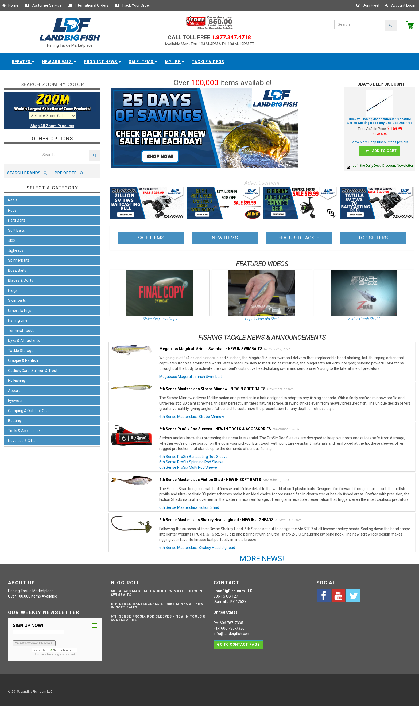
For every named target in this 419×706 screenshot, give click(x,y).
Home (9, 5)
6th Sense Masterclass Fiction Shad (189, 505)
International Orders (88, 5)
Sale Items (143, 62)
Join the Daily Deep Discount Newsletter (380, 163)
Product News (102, 62)
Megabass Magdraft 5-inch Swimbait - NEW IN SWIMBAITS (156, 590)
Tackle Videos (208, 62)
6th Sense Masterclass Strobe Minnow (191, 414)
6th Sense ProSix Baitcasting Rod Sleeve (193, 454)
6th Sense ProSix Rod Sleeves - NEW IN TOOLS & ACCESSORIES (158, 615)
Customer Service (43, 5)
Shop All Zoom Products (52, 126)
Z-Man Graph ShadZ (364, 316)
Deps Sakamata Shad (262, 316)
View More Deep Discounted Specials (380, 142)
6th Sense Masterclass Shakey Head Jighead (197, 545)
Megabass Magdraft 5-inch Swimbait (190, 374)
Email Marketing (49, 651)
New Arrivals (59, 62)
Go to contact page (238, 641)
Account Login (399, 5)
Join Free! (367, 5)
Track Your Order (132, 5)
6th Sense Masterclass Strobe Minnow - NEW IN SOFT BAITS (157, 603)
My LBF (174, 62)
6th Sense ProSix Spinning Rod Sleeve (191, 459)
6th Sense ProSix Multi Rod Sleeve (188, 465)
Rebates (23, 62)
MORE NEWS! (262, 556)
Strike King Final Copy (160, 316)
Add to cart (380, 149)
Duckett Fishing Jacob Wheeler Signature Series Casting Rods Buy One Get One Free (379, 121)
